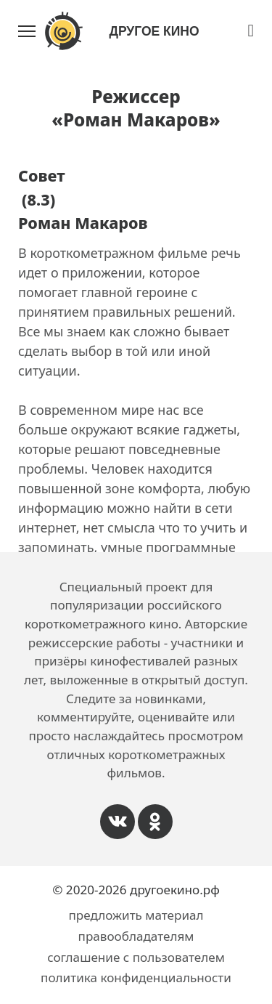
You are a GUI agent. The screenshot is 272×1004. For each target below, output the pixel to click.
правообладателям (136, 936)
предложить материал (135, 915)
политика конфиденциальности (136, 977)
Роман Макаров (83, 222)
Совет (41, 175)
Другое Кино (154, 31)
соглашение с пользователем (136, 957)
